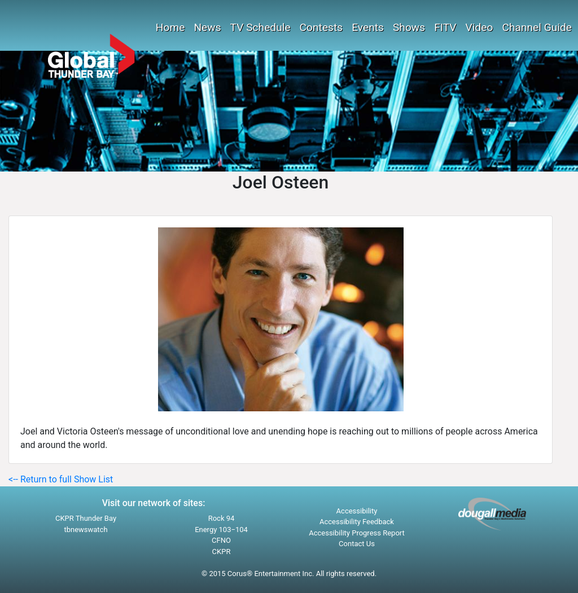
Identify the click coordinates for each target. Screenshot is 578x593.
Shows (409, 27)
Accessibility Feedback (356, 521)
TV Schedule (260, 27)
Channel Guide (537, 27)
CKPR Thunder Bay (85, 518)
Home (170, 27)
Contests (321, 27)
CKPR (221, 551)
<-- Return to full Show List (60, 479)
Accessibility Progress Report (357, 533)
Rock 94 (221, 518)
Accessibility (357, 511)
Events (368, 27)
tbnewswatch (85, 529)
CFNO (221, 540)
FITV (445, 27)
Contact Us (357, 543)
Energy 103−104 (221, 529)
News (207, 27)
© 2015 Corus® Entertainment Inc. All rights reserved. (289, 573)
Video (479, 27)
